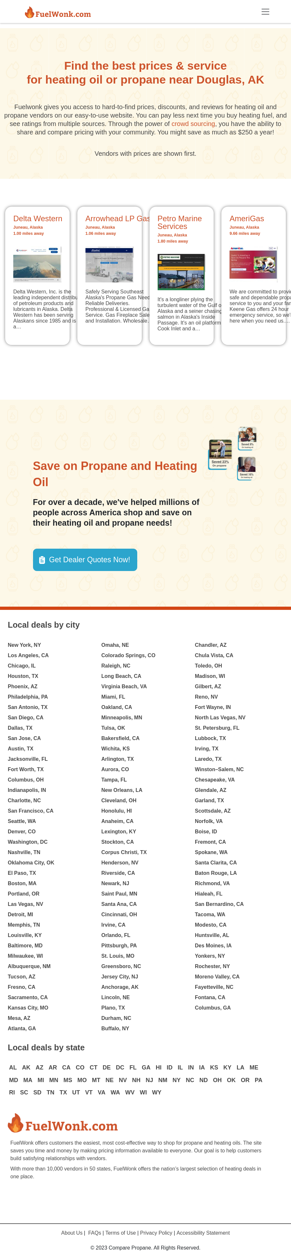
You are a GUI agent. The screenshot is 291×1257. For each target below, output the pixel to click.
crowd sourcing (193, 123)
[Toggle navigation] (265, 12)
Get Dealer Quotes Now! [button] (89, 559)
